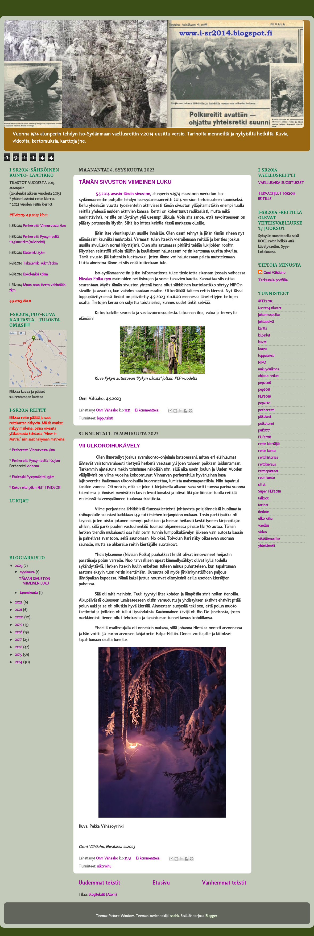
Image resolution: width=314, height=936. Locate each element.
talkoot (263, 498)
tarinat (263, 504)
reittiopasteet (268, 471)
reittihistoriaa (268, 457)
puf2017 (264, 430)
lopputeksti (105, 418)
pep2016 (264, 382)
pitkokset (264, 416)
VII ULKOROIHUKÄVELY (109, 446)
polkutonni (266, 423)
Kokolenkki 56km (35, 274)
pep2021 (264, 403)
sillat (261, 484)
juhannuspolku (269, 314)
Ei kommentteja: (147, 410)
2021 (19, 609)
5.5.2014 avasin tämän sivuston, (123, 193)
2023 (19, 565)
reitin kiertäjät (269, 443)
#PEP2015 (265, 301)
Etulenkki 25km (34, 252)
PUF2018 (264, 437)
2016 (19, 647)
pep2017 (264, 389)
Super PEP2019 (269, 491)
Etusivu (161, 882)
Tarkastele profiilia (273, 280)
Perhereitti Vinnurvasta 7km (44, 225)
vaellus (263, 525)
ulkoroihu (104, 866)
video (262, 532)
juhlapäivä (266, 321)
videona (33, 465)
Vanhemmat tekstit (224, 882)
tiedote (263, 511)
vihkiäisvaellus (269, 539)
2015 (19, 654)
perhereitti (266, 409)
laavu (262, 348)
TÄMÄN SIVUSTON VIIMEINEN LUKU (125, 182)
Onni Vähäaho (274, 272)
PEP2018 (264, 396)
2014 (19, 661)
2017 (19, 639)
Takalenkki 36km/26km (40, 263)
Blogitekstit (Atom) (103, 894)
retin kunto (266, 477)
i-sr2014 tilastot (269, 308)
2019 (19, 624)
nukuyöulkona (268, 369)
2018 (19, 632)
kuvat (262, 341)
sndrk (174, 915)
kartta (262, 328)
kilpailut (264, 335)
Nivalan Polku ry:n (95, 278)
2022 (19, 602)
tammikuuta (29, 592)
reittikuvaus (267, 464)
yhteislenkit (266, 545)
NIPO (262, 362)
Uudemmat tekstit (99, 882)
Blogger (211, 915)
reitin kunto (266, 450)
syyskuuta (28, 572)
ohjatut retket (268, 375)
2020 (19, 617)
